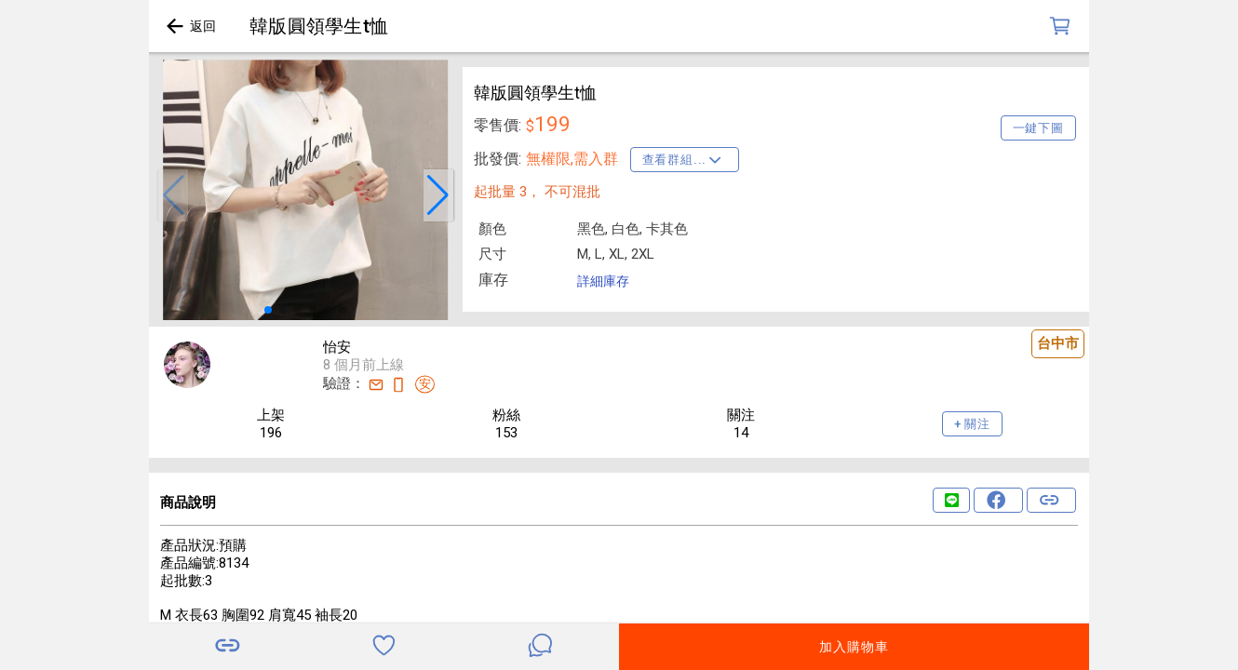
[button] (173, 195)
